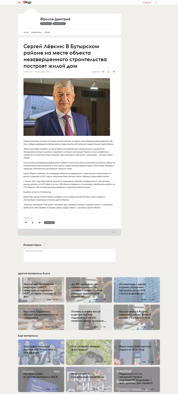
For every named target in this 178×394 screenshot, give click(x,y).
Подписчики (36, 32)
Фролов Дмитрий (55, 19)
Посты (26, 32)
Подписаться (46, 23)
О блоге (47, 32)
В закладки (49, 223)
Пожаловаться (59, 23)
